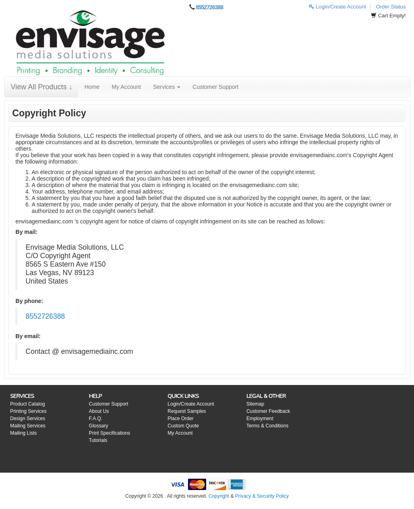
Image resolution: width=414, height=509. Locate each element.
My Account (126, 87)
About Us (99, 411)
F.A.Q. (95, 418)
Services (167, 87)
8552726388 (209, 7)
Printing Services (28, 411)
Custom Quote (183, 426)
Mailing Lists (23, 433)
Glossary (98, 426)
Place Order (181, 418)
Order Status (391, 7)
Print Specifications (109, 433)
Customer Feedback (268, 411)
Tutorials (98, 440)
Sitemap (255, 404)
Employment (259, 418)
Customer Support (215, 87)
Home (91, 87)
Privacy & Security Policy (262, 496)
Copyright (218, 496)
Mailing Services (27, 426)
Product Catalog (27, 404)
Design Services (27, 418)
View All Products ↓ (41, 87)
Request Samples (187, 411)
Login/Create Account (337, 7)
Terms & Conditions (267, 426)
